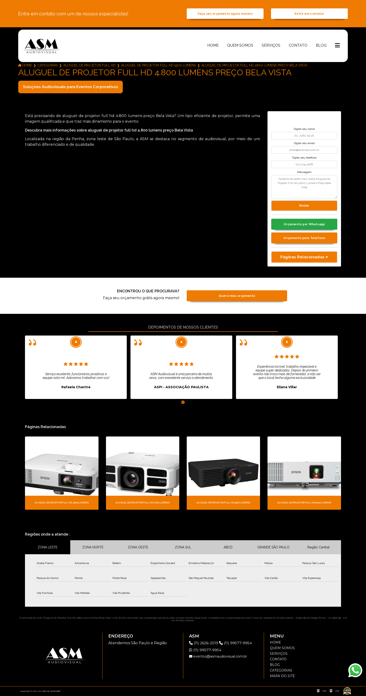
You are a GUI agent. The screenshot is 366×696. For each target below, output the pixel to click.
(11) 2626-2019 (204, 643)
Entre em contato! (309, 14)
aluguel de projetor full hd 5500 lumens (158, 66)
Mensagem (304, 172)
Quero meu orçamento (236, 296)
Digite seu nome (304, 129)
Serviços (271, 46)
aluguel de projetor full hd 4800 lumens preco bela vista (254, 66)
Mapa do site (282, 677)
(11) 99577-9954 (236, 643)
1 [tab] (183, 403)
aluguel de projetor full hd (89, 66)
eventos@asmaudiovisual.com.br (218, 657)
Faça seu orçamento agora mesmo (225, 14)
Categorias (48, 66)
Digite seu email (304, 143)
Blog (321, 46)
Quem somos (240, 46)
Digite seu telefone (304, 158)
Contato (298, 46)
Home (213, 46)
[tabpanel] (76, 368)
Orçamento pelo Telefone (304, 238)
